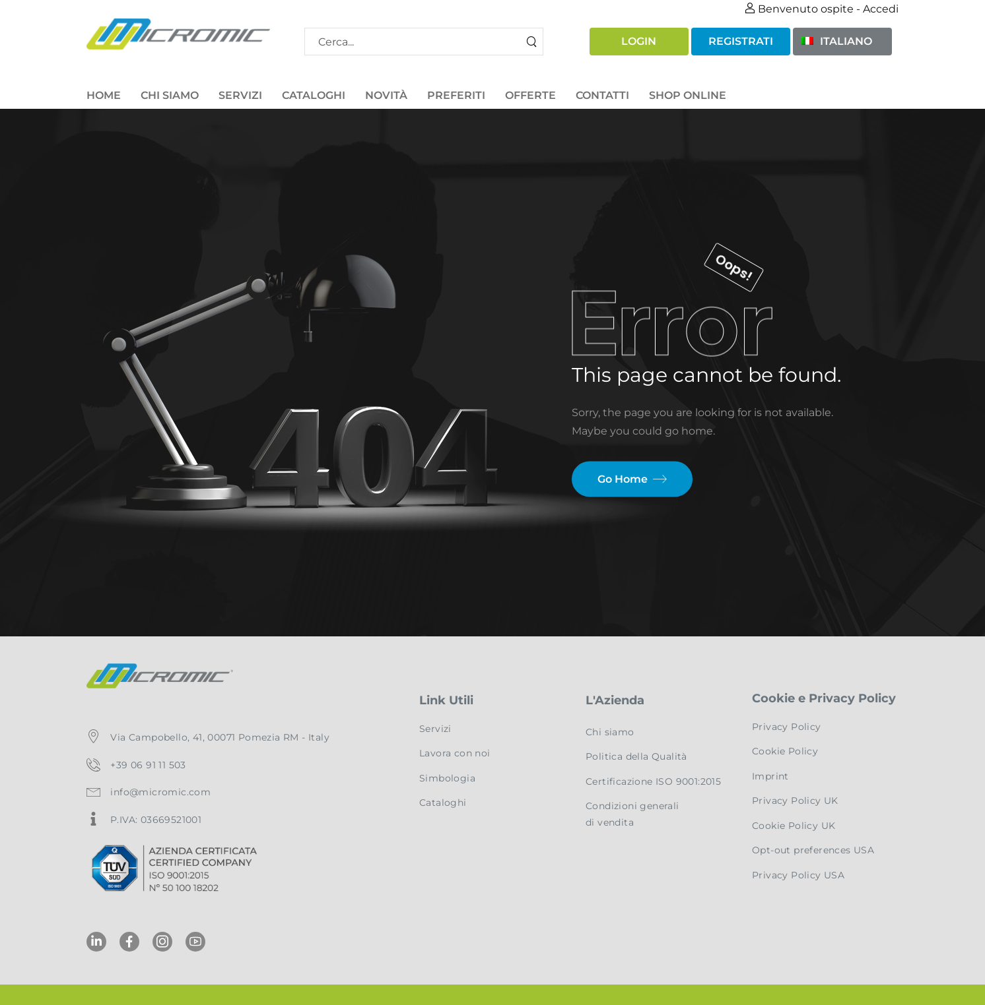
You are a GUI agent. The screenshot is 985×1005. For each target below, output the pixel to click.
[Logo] (178, 33)
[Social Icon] (96, 942)
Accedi (881, 9)
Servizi (240, 95)
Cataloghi (313, 95)
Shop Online (687, 95)
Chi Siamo (170, 95)
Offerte (530, 95)
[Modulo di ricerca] (423, 41)
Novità (386, 95)
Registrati (740, 41)
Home (103, 95)
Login (638, 41)
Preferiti (456, 95)
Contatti (602, 95)
